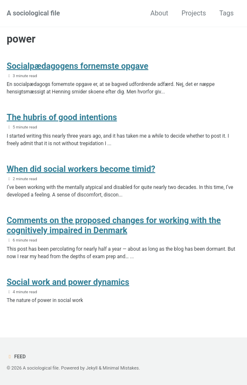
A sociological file (33, 13)
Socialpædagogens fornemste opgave (77, 66)
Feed (16, 357)
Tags (226, 13)
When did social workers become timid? (81, 169)
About (159, 13)
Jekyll (91, 368)
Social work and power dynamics (68, 282)
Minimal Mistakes (121, 368)
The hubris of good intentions (62, 117)
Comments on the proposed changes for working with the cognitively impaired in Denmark (114, 225)
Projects (194, 13)
